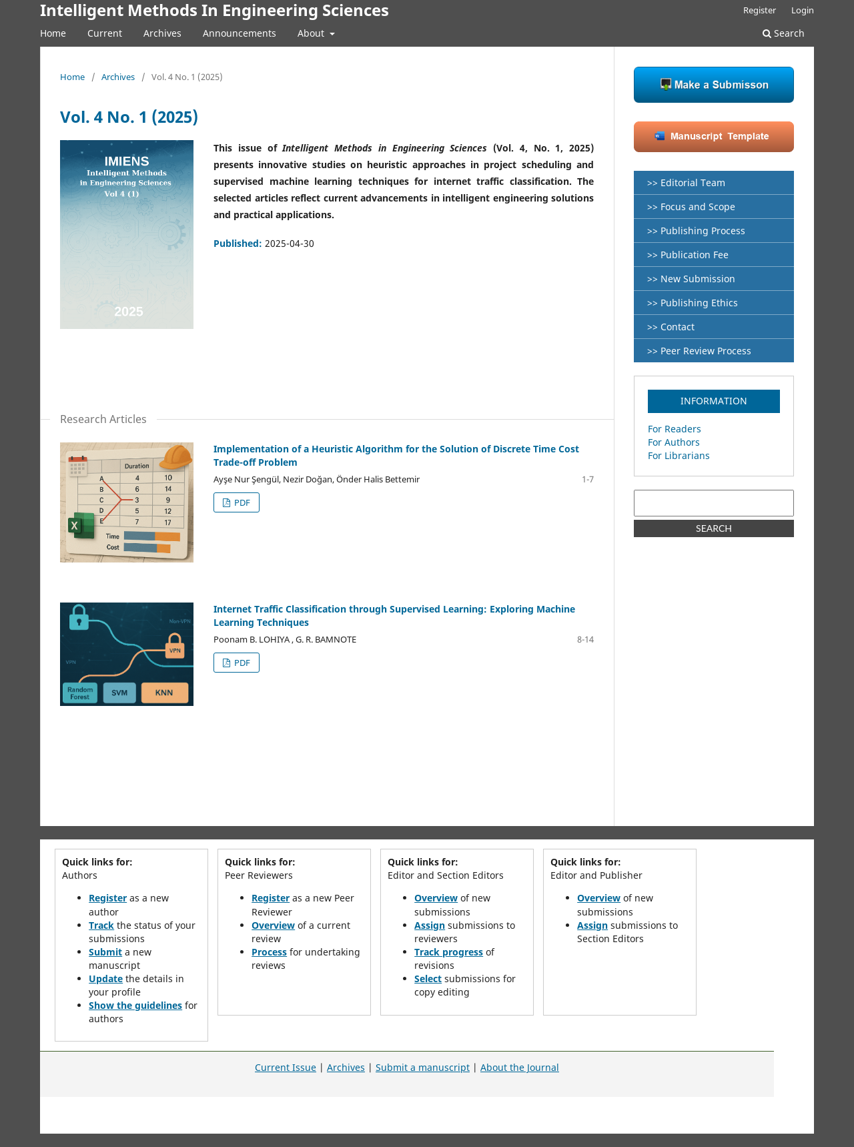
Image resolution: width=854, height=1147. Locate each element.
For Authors (674, 442)
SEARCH (714, 528)
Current (104, 33)
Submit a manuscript (423, 1067)
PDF (241, 502)
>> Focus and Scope (691, 206)
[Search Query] (714, 503)
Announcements (239, 33)
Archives (162, 33)
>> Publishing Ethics (692, 302)
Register (759, 10)
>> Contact (671, 326)
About (312, 33)
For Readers (674, 428)
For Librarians (679, 455)
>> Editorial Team (686, 182)
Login (802, 10)
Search (784, 33)
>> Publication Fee (688, 254)
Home (53, 33)
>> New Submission (691, 278)
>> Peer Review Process (699, 350)
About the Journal (519, 1067)
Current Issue (285, 1067)
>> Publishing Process (696, 230)
